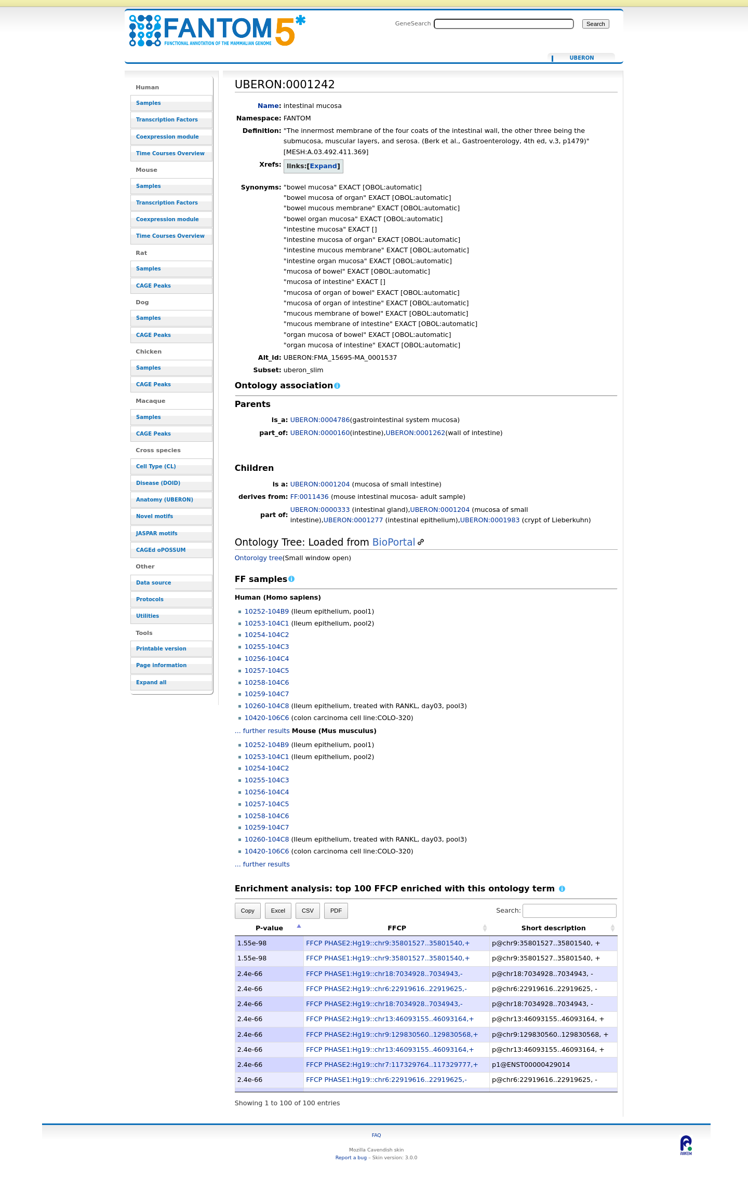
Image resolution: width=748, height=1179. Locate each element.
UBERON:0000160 (320, 433)
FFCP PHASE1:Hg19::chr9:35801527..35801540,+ (388, 958)
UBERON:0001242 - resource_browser (211, 24)
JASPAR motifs (157, 533)
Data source (153, 583)
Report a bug (351, 1157)
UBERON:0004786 (320, 420)
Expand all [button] (151, 682)
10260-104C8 (267, 706)
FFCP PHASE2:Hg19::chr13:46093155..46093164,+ (390, 1019)
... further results (262, 731)
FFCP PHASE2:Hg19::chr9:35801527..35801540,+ (388, 943)
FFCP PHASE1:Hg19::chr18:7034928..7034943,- (384, 974)
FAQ (376, 1135)
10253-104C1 (267, 623)
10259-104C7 (267, 694)
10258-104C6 (267, 682)
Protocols (150, 599)
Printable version (161, 649)
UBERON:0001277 (353, 520)
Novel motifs (154, 516)
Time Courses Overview (170, 153)
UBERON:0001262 (416, 433)
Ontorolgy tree (259, 558)
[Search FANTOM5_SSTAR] (504, 24)
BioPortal (394, 542)
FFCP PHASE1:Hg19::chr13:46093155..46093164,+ (390, 1049)
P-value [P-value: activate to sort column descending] (269, 928)
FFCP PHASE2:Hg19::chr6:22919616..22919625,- (386, 989)
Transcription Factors (167, 120)
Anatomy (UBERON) (164, 500)
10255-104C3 (267, 647)
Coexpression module (167, 137)
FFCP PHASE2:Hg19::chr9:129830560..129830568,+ (392, 1034)
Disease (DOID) (158, 483)
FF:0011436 (309, 496)
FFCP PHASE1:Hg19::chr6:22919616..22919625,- (386, 1079)
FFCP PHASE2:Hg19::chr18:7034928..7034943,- (384, 1004)
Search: (556, 910)
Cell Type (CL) (156, 466)
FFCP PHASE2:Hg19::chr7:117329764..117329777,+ (392, 1064)
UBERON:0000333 (320, 509)
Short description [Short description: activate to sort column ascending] (554, 928)
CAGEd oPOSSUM (160, 550)
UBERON (581, 58)
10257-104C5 (267, 670)
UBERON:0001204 (320, 484)
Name (268, 106)
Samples (148, 103)
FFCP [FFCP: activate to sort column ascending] (397, 928)
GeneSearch (413, 23)
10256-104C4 (267, 658)
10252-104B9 (267, 611)
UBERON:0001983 (490, 520)
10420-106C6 (267, 718)
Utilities (147, 616)
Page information (161, 665)
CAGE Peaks (153, 286)
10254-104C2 (267, 635)
